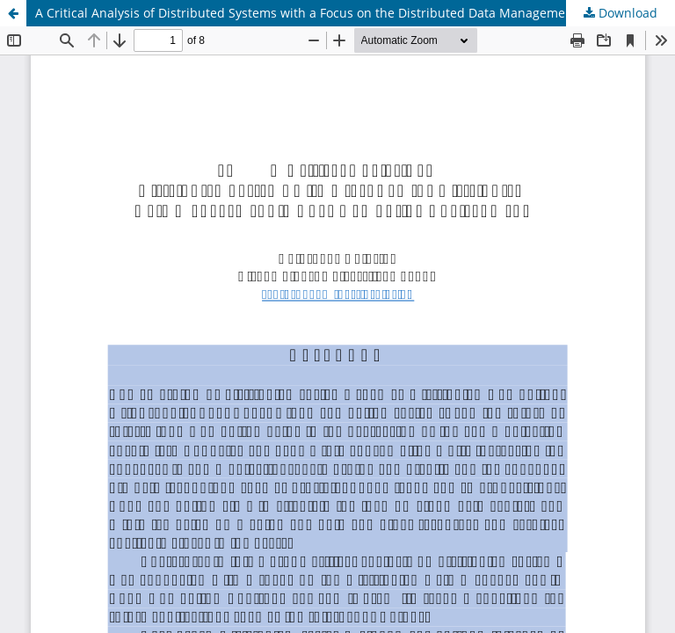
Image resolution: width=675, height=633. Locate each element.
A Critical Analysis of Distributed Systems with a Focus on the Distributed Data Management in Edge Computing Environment (355, 12)
